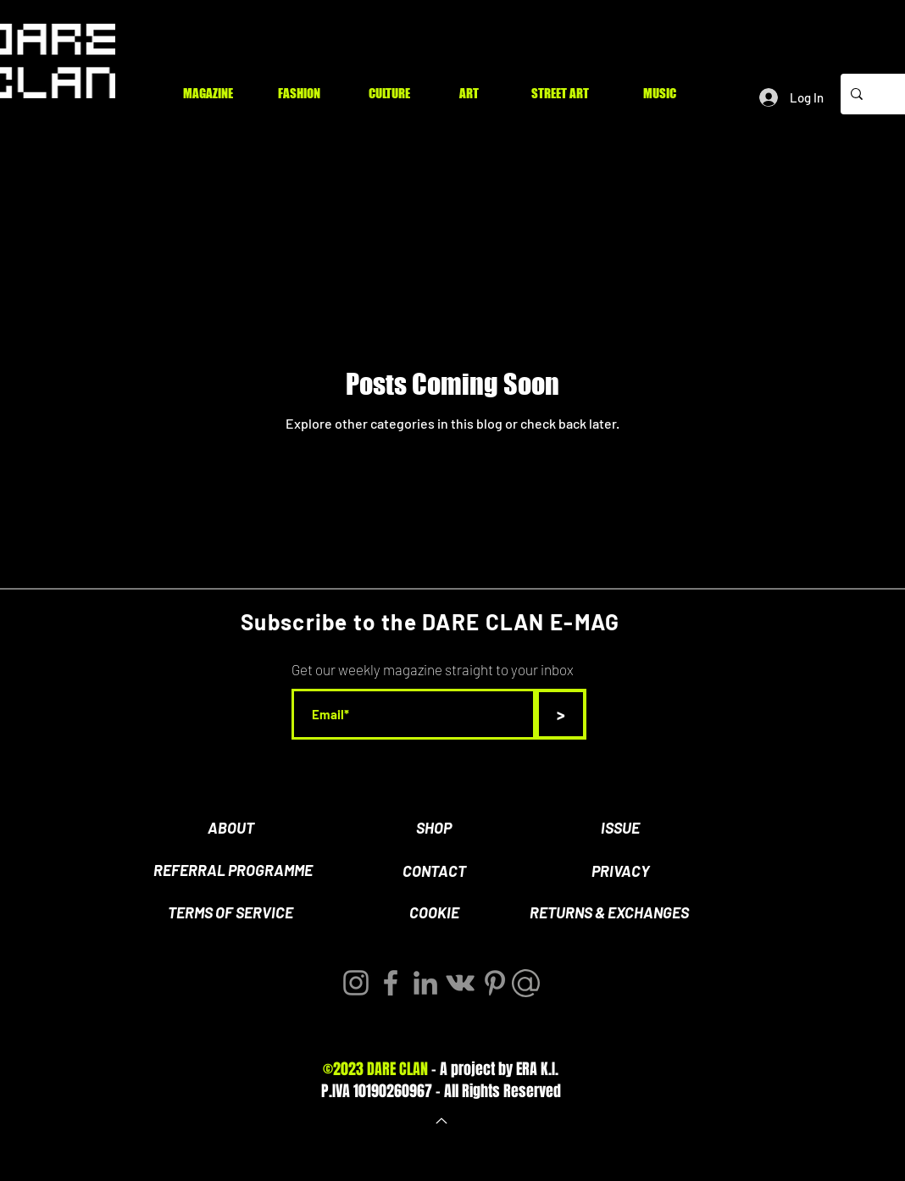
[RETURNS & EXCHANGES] (609, 913)
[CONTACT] (434, 872)
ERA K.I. (537, 1069)
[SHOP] (434, 829)
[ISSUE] (620, 829)
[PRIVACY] (620, 872)
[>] (561, 714)
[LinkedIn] (425, 983)
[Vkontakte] (460, 983)
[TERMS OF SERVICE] (230, 913)
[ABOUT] (230, 829)
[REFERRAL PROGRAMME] (233, 871)
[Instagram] (356, 983)
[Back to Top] (440, 1121)
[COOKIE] (434, 913)
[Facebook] (391, 983)
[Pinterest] (495, 983)
